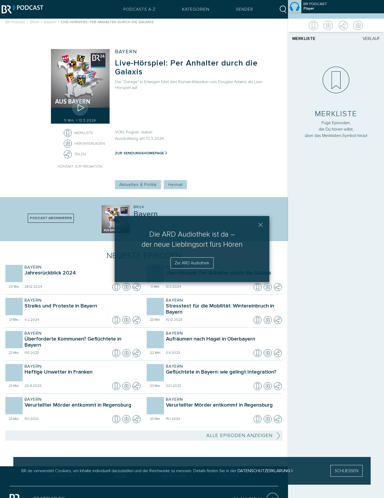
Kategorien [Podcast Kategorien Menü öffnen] (192, 9)
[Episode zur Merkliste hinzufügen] (68, 133)
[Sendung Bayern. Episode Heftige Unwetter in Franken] (81, 375)
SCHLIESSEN (346, 470)
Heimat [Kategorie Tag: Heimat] (175, 184)
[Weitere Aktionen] (336, 25)
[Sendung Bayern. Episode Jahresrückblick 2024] (81, 276)
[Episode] (336, 9)
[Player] (336, 220)
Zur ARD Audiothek (192, 263)
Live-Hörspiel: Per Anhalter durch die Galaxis (186, 67)
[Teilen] (68, 154)
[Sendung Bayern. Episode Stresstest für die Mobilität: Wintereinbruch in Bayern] (222, 309)
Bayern (126, 51)
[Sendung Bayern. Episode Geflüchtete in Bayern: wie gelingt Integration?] (222, 375)
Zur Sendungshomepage (139, 153)
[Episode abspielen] (80, 107)
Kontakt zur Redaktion (80, 166)
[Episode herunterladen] (126, 287)
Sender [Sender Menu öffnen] (240, 9)
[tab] (314, 38)
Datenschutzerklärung (264, 470)
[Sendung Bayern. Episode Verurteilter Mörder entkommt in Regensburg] (81, 408)
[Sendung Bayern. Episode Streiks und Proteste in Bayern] (81, 309)
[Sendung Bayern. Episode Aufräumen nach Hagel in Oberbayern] (222, 342)
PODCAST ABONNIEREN (51, 218)
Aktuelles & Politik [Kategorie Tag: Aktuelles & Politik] (138, 184)
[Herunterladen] (84, 144)
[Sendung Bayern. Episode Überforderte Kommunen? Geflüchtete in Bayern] (81, 342)
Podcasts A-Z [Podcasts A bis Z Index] (136, 9)
